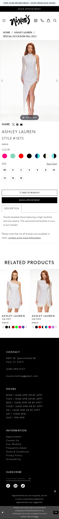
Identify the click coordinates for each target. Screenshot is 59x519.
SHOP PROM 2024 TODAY (43, 3)
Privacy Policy (14, 455)
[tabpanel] (29, 80)
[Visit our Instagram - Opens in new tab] (16, 486)
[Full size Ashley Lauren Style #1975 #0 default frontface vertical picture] (29, 80)
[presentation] (14, 290)
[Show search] (55, 20)
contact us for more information (24, 238)
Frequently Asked (16, 448)
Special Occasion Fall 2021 (20, 36)
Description (11, 209)
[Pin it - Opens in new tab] (17, 124)
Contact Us (12, 440)
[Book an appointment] (29, 9)
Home (6, 33)
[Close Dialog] (3, 512)
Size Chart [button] (52, 164)
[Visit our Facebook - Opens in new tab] (8, 486)
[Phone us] (42, 20)
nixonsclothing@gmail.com (22, 376)
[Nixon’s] (20, 20)
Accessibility (13, 459)
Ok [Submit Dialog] (56, 512)
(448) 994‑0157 (15, 369)
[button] (4, 20)
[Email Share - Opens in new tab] (21, 124)
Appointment (14, 437)
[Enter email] (18, 479)
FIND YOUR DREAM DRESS (16, 3)
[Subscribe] (29, 479)
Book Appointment (29, 200)
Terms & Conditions (17, 452)
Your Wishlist (14, 444)
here (36, 517)
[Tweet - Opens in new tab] (13, 124)
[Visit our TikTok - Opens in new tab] (23, 486)
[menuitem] (4, 20)
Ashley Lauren (23, 33)
